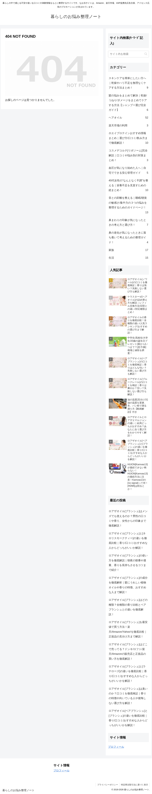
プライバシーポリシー (107, 784)
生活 (128, 257)
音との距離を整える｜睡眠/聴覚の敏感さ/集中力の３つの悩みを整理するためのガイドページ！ (128, 205)
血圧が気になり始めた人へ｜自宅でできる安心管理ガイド (128, 170)
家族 (128, 250)
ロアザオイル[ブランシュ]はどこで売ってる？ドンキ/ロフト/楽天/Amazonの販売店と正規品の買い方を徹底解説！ (128, 651)
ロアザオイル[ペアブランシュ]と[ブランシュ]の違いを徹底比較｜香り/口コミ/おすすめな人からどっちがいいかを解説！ (128, 718)
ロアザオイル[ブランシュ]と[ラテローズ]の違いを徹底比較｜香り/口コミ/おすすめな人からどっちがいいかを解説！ (128, 673)
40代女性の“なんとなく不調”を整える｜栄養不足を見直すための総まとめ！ (128, 185)
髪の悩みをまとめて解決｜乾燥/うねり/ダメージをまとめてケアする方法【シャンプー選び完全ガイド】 (128, 103)
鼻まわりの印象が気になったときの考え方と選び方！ (128, 223)
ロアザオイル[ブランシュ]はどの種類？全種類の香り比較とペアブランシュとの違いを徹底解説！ (128, 607)
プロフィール (116, 746)
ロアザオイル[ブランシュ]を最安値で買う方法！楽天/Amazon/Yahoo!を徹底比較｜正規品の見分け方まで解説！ (128, 629)
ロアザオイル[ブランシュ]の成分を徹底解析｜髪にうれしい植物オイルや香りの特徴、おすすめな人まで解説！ (128, 585)
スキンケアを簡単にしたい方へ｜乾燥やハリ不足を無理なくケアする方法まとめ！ (128, 83)
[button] (145, 54)
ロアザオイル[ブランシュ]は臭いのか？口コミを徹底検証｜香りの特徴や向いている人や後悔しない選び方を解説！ (128, 696)
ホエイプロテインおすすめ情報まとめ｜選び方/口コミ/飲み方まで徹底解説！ (128, 138)
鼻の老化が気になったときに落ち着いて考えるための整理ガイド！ (128, 238)
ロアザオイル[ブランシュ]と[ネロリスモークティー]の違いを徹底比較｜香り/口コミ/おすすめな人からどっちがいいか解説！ (128, 540)
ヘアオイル (128, 117)
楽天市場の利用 (128, 125)
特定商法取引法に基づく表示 (134, 784)
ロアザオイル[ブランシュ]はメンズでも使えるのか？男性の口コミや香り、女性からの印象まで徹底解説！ (128, 518)
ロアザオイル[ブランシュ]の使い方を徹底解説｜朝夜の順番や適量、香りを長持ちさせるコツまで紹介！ (128, 562)
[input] (128, 54)
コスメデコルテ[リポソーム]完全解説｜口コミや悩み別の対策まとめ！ (128, 156)
